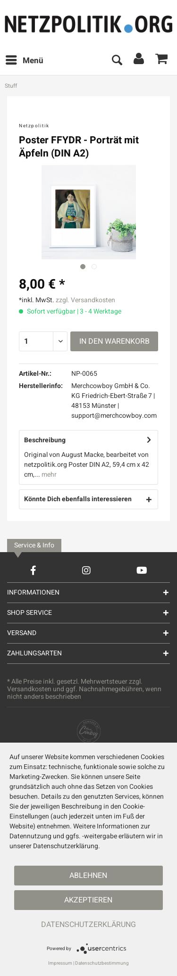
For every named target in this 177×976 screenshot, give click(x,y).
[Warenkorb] (161, 60)
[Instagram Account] (86, 570)
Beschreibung (45, 440)
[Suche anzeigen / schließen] (116, 60)
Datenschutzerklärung (88, 924)
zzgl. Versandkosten (85, 300)
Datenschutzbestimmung (102, 963)
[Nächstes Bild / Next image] (94, 266)
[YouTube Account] (141, 570)
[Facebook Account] (33, 570)
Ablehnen (88, 875)
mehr (48, 475)
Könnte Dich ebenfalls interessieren (78, 499)
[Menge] (43, 341)
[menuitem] (24, 60)
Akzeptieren (88, 900)
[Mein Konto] (139, 60)
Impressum (60, 963)
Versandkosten (29, 689)
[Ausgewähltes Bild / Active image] (82, 266)
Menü (24, 59)
